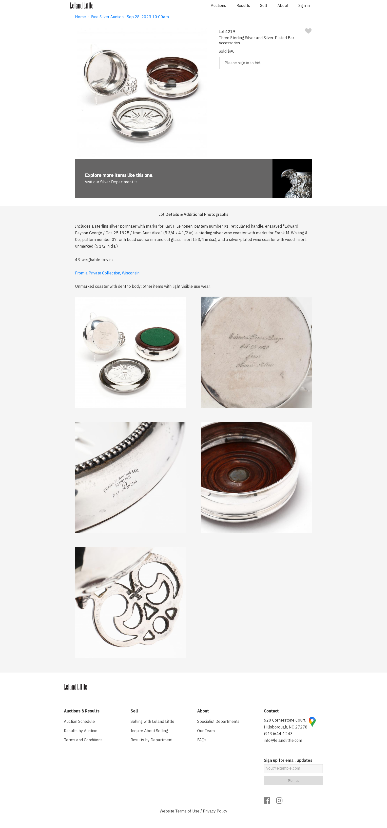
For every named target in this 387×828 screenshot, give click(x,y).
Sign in (304, 5)
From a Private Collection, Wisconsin (107, 272)
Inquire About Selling (149, 730)
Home (80, 16)
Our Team (206, 730)
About (282, 5)
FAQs (201, 739)
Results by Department (152, 739)
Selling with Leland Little (152, 721)
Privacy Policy (215, 811)
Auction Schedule (79, 721)
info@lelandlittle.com (283, 740)
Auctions (218, 5)
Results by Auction (80, 730)
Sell (263, 5)
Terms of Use (187, 811)
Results (243, 5)
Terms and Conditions (83, 739)
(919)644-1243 (278, 733)
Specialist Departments (218, 721)
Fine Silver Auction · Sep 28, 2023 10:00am (130, 16)
